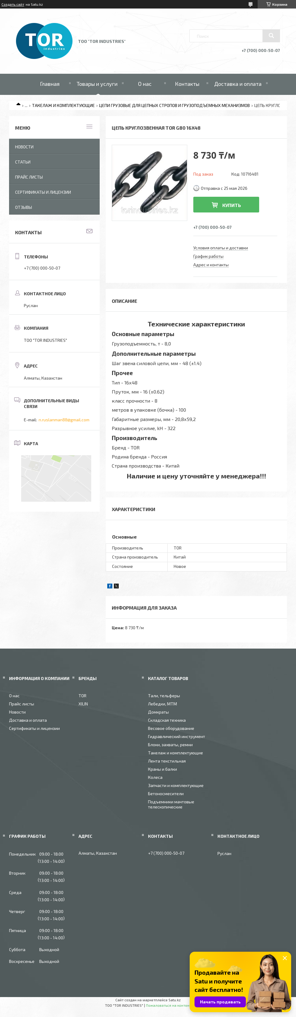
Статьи (23, 161)
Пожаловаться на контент (168, 1005)
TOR (82, 695)
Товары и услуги (97, 83)
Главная (50, 83)
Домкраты (158, 711)
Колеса (155, 777)
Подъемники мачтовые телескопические (171, 804)
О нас (145, 83)
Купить (231, 205)
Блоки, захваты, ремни (170, 744)
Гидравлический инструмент (176, 736)
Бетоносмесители (166, 793)
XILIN (83, 703)
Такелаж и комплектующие (175, 752)
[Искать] (271, 35)
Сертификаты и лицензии (43, 192)
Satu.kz (175, 1000)
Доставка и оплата (238, 83)
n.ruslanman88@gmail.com (64, 419)
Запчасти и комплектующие (176, 785)
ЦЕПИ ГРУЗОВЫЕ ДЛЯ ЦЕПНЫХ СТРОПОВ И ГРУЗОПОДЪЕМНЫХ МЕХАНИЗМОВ (174, 105)
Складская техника (167, 720)
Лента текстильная (167, 760)
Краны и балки (162, 769)
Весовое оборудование (171, 728)
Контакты (187, 83)
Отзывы (23, 207)
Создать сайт (13, 4)
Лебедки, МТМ (162, 703)
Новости (24, 146)
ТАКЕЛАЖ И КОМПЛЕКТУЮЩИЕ (63, 105)
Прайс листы (29, 177)
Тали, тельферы (164, 695)
